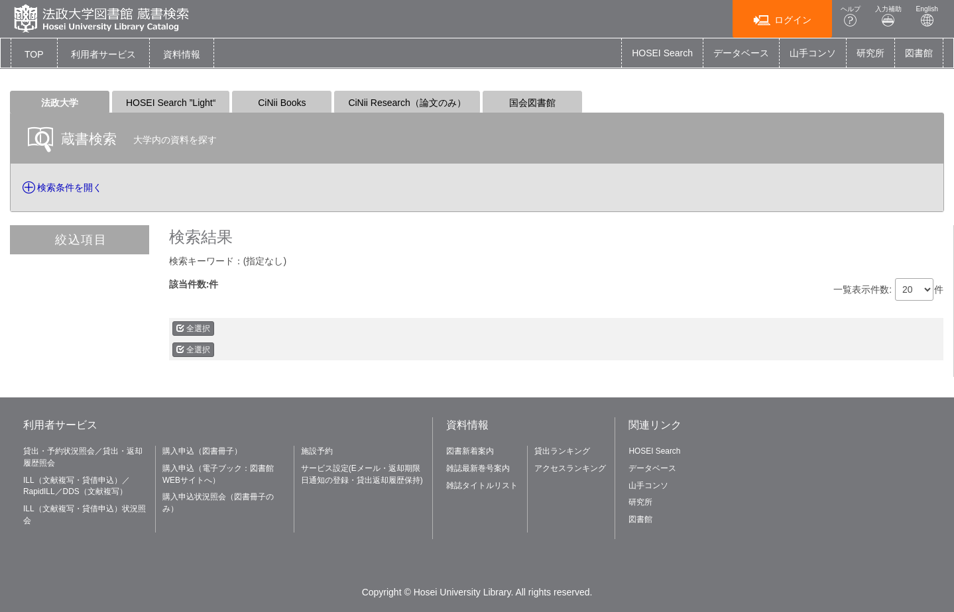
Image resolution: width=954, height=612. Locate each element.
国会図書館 (532, 102)
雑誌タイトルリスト (482, 485)
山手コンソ (813, 53)
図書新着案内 (470, 451)
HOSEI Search (662, 53)
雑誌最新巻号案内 (478, 468)
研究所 (870, 53)
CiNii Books (282, 102)
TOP (34, 54)
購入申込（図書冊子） (202, 451)
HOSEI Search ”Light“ (170, 102)
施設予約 (317, 451)
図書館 (919, 53)
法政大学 (59, 102)
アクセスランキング (570, 468)
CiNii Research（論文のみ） (406, 102)
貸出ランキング (562, 451)
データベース (741, 53)
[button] (103, 54)
